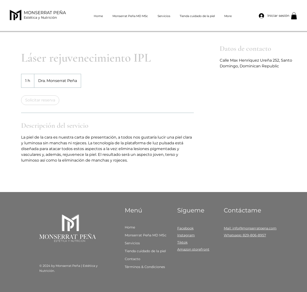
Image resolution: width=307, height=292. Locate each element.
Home (130, 227)
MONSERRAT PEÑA (45, 12)
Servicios (132, 243)
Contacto (132, 259)
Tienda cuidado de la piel (145, 251)
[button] (294, 15)
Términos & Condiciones (145, 267)
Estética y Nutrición (40, 17)
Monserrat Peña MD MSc (145, 235)
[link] (40, 100)
